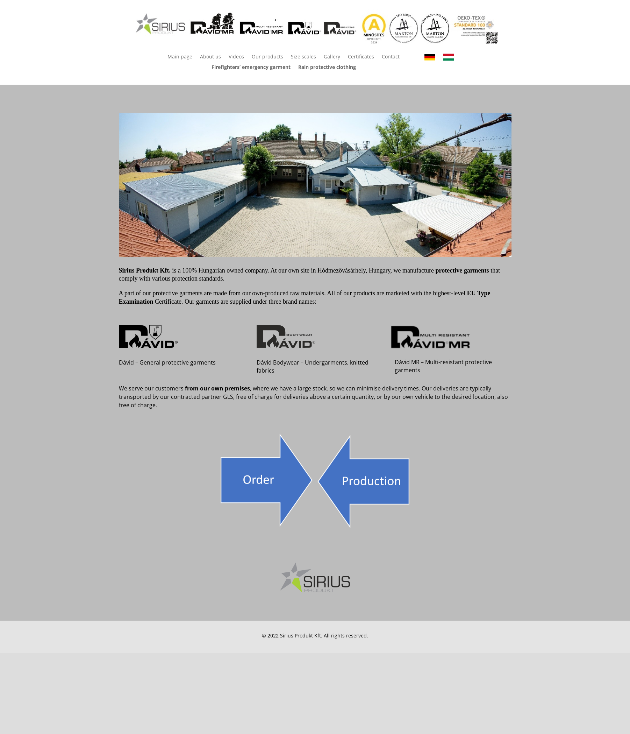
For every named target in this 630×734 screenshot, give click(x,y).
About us (210, 57)
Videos (236, 57)
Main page (179, 57)
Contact (391, 57)
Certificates (361, 57)
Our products (267, 57)
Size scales (303, 57)
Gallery (332, 57)
